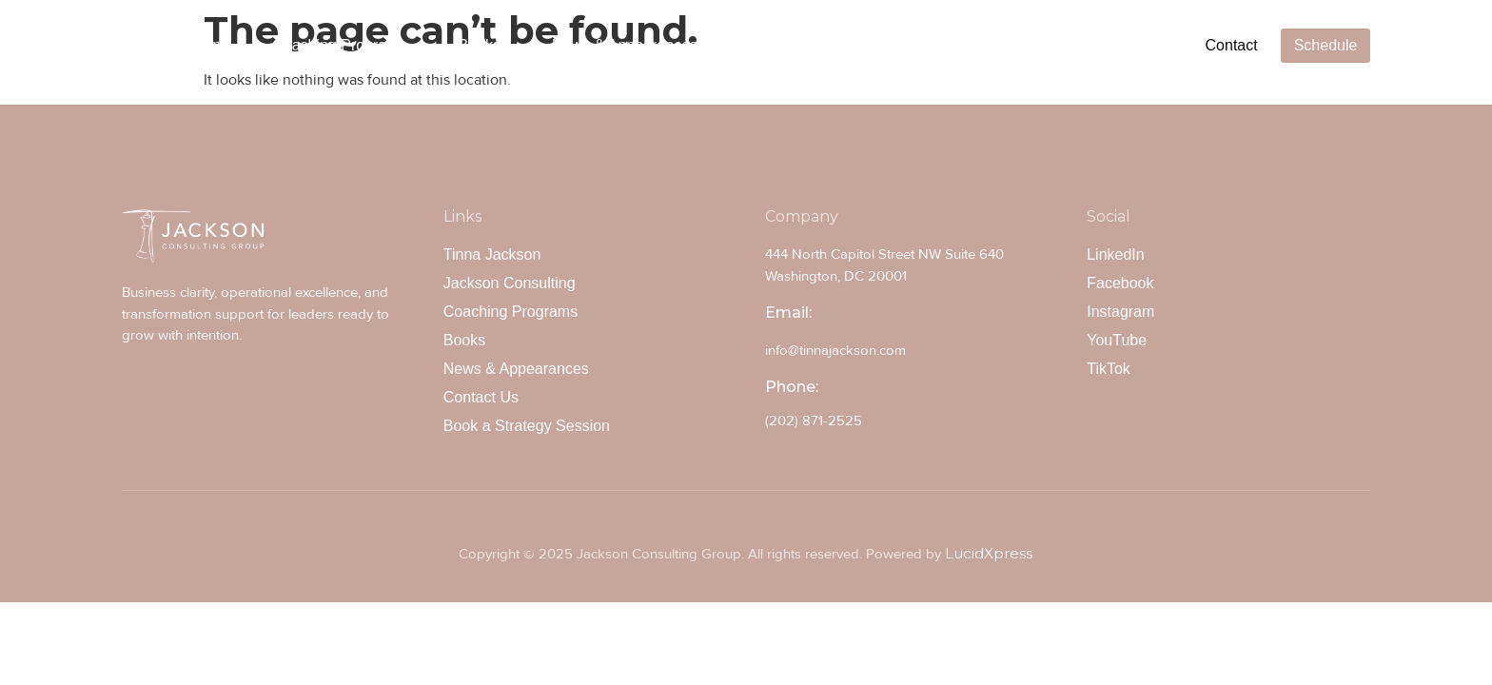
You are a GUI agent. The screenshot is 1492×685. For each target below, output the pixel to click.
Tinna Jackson (173, 45)
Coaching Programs (339, 45)
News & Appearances (624, 45)
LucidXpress (988, 553)
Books (480, 45)
